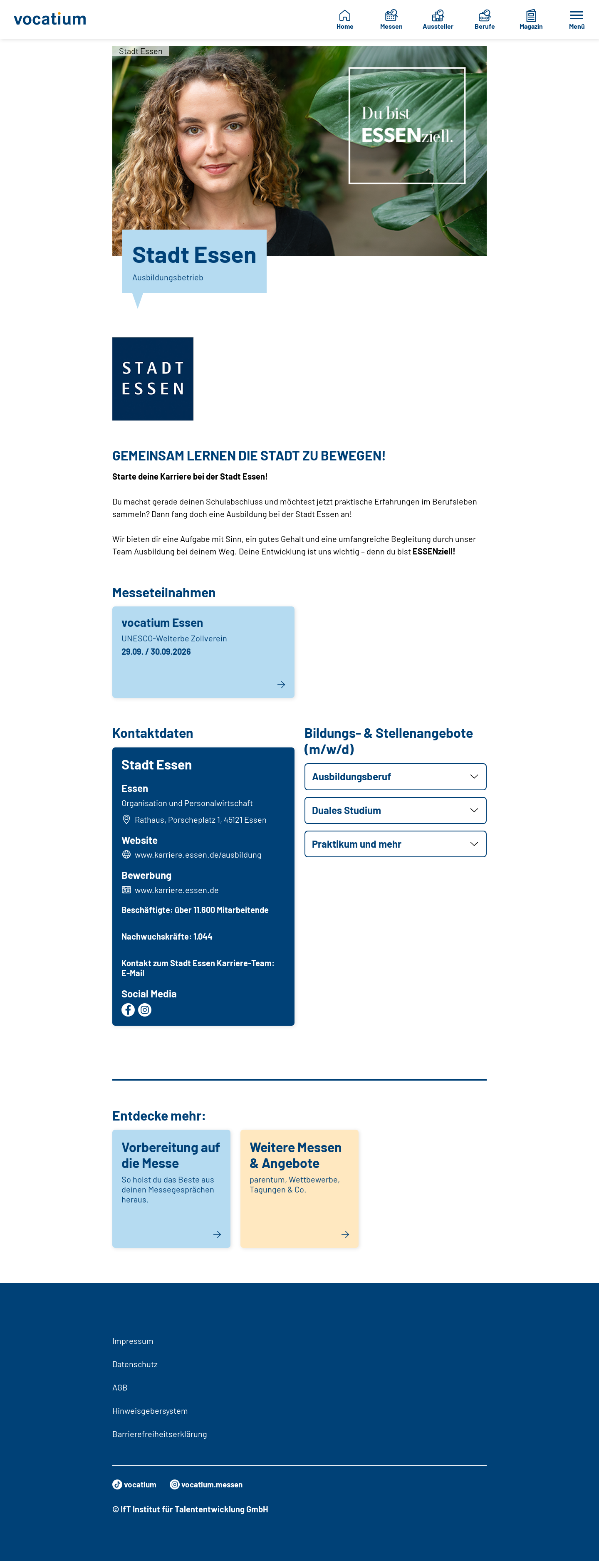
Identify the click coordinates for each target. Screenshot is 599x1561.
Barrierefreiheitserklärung (159, 1434)
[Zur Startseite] (52, 19)
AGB (120, 1387)
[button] (395, 776)
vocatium (135, 1484)
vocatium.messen (210, 1484)
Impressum (132, 1341)
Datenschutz (135, 1364)
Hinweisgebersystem (150, 1410)
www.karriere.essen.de (178, 891)
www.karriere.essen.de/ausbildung (199, 856)
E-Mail (133, 974)
